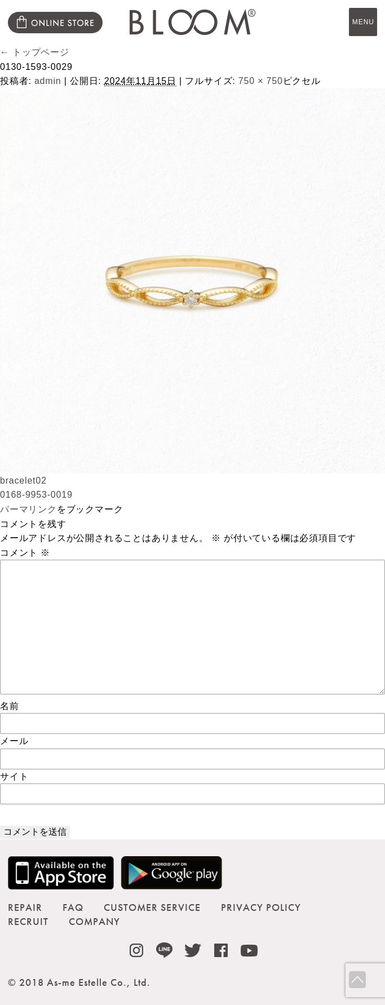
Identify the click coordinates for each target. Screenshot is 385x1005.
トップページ (34, 52)
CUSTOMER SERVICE (152, 907)
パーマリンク (28, 509)
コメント (25, 552)
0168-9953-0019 (36, 494)
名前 (9, 706)
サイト (14, 776)
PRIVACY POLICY (261, 907)
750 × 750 (260, 81)
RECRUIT (28, 921)
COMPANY (94, 921)
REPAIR (25, 907)
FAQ (73, 907)
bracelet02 (23, 480)
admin (47, 81)
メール (14, 741)
